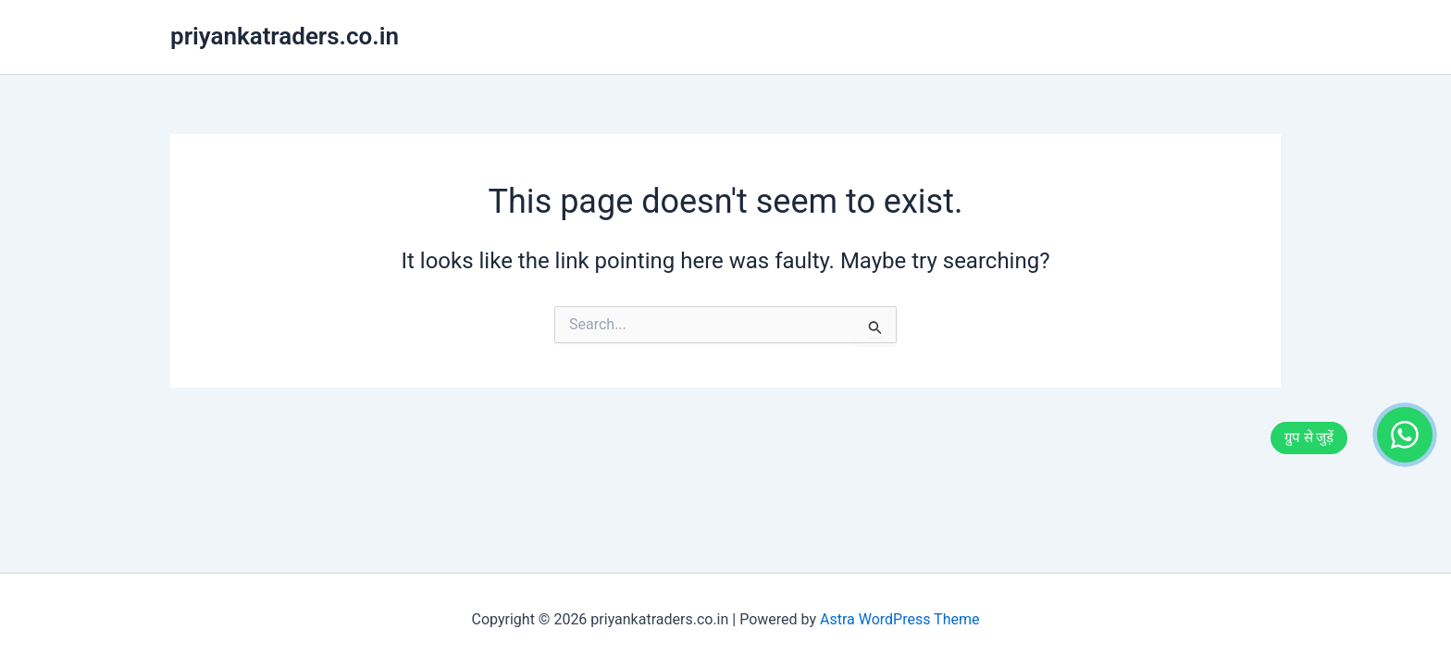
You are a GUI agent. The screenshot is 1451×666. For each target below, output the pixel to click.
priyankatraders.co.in (284, 36)
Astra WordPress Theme (899, 619)
